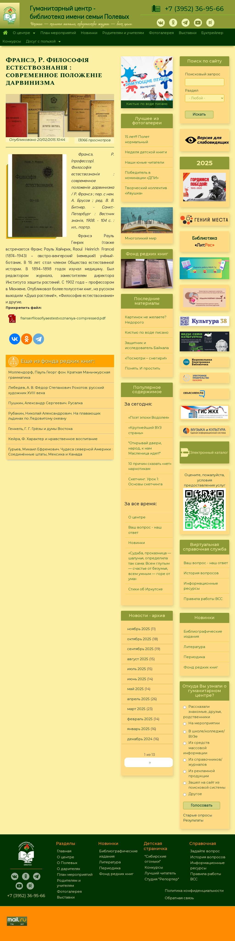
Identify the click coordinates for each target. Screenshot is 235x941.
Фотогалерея (161, 33)
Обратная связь (179, 898)
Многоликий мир (141, 238)
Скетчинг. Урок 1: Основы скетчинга (145, 481)
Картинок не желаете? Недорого (145, 319)
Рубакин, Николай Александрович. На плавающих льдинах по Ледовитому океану (54, 416)
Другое (192, 794)
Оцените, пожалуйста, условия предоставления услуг (204, 480)
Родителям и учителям (123, 33)
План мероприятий (58, 33)
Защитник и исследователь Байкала (147, 345)
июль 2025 (136, 669)
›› (150, 762)
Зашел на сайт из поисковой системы (204, 785)
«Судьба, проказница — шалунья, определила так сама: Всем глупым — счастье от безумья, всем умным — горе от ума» (149, 566)
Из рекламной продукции (199, 773)
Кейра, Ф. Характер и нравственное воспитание (53, 439)
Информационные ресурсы (201, 586)
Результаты (193, 820)
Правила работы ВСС (203, 599)
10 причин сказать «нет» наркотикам (149, 466)
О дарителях (68, 869)
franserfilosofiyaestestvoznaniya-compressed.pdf (62, 318)
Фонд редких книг (201, 667)
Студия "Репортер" (162, 879)
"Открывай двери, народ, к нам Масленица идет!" (145, 448)
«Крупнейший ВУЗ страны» (145, 430)
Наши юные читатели (144, 162)
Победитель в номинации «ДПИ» (142, 175)
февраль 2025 (140, 719)
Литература (194, 647)
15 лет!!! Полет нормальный (137, 139)
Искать (199, 114)
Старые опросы (197, 815)
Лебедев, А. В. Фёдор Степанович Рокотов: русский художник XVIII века (56, 390)
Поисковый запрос (202, 74)
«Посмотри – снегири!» (146, 358)
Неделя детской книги (146, 152)
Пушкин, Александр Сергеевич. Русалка (45, 403)
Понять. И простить (142, 368)
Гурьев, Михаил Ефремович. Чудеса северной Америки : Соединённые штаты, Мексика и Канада (60, 452)
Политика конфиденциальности (194, 890)
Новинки (89, 33)
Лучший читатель (160, 873)
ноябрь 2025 (138, 629)
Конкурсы (12, 41)
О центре (22, 33)
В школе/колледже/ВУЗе (204, 734)
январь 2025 (138, 729)
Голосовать (202, 805)
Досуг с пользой (42, 41)
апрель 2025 (138, 699)
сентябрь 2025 (140, 649)
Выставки (187, 33)
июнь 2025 (136, 679)
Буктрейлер (212, 33)
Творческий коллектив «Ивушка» (146, 190)
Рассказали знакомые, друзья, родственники (202, 711)
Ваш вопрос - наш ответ (145, 530)
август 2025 (137, 659)
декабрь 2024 (139, 739)
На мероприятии (201, 724)
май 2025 (135, 689)
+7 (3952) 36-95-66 (194, 9)
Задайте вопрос (205, 851)
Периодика (194, 657)
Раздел (191, 90)
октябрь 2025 (139, 639)
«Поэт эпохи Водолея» (148, 417)
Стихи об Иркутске (145, 589)
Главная (5, 32)
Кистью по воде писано (147, 104)
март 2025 (136, 709)
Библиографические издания (203, 634)
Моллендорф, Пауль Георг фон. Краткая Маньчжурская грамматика (59, 375)
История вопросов (201, 573)
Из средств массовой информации (196, 747)
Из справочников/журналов (202, 762)
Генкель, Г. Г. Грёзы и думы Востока (40, 428)
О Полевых (67, 863)
